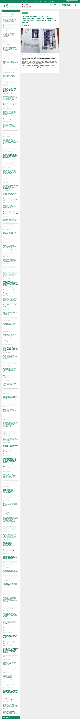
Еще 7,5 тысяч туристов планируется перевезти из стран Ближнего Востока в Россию (10, 433)
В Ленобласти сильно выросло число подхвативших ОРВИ (10, 63)
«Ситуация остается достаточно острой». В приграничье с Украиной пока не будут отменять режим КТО (10, 142)
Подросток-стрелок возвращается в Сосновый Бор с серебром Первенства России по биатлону (10, 477)
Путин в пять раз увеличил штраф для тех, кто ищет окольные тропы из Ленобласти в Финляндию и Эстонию (10, 600)
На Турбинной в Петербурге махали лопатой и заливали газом (10, 268)
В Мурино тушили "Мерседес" (10, 320)
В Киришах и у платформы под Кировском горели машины (10, 671)
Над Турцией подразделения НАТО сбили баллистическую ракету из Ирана (10, 440)
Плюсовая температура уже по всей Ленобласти (10, 336)
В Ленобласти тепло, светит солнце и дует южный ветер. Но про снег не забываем (10, 300)
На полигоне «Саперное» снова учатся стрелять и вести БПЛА (10, 418)
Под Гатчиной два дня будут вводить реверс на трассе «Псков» (10, 398)
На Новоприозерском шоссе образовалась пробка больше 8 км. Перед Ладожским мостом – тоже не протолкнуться (10, 425)
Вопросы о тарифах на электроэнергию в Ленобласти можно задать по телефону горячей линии (10, 28)
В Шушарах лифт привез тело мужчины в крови (10, 658)
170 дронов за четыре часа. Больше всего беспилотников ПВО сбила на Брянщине (10, 592)
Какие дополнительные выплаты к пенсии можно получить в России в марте (10, 713)
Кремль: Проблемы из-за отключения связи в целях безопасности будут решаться (10, 227)
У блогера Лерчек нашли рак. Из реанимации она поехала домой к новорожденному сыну (10, 608)
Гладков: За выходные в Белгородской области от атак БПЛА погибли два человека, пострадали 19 (10, 342)
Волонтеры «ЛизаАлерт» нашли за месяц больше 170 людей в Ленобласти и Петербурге (10, 357)
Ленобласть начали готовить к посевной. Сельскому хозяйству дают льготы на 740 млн (10, 127)
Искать (76, 1)
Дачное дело (51, 1)
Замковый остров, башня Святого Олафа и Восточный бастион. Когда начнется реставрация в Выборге (10, 98)
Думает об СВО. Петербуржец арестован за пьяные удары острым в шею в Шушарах (10, 453)
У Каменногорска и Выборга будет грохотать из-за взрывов (10, 385)
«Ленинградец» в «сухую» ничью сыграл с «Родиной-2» (10, 364)
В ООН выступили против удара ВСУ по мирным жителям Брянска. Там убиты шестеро (10, 50)
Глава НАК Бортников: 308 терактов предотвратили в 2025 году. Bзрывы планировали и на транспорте (10, 307)
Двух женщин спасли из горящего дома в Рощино (10, 325)
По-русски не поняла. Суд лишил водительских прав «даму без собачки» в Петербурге (10, 113)
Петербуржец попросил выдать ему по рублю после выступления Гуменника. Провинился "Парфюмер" (10, 240)
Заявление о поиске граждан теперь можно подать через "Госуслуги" (10, 585)
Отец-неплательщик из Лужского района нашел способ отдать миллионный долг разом (10, 134)
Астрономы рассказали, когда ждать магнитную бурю (10, 15)
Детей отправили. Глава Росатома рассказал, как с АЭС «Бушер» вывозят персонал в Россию (10, 492)
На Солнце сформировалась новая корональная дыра (10, 234)
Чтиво (46, 1)
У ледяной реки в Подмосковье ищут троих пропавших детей (10, 677)
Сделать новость (27, 6)
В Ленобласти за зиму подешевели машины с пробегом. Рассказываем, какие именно (10, 378)
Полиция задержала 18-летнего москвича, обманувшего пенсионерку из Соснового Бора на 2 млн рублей (10, 292)
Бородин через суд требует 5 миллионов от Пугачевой (10, 120)
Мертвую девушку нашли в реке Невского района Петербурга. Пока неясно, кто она (10, 180)
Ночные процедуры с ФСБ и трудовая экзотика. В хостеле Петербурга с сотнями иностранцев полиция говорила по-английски (10, 520)
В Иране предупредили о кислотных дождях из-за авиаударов (10, 664)
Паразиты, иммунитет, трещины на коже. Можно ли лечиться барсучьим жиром (10, 706)
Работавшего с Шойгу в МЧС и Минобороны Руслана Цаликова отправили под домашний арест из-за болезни (10, 275)
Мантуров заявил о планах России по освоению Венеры (10, 221)
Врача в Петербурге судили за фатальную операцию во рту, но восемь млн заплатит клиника (10, 254)
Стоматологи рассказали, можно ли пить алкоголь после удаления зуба (10, 21)
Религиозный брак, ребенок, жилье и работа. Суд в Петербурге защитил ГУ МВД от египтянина (10, 214)
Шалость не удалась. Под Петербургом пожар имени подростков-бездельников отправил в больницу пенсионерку (10, 529)
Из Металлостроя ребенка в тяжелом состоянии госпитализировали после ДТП (10, 370)
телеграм (25, 4)
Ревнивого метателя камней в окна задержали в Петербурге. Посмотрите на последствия (10, 188)
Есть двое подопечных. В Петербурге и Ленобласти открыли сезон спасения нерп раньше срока (10, 83)
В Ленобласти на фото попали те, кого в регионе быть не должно (10, 207)
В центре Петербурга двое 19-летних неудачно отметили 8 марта (10, 505)
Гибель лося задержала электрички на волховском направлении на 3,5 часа (10, 261)
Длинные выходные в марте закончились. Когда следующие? (10, 314)
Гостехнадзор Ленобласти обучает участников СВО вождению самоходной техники (10, 91)
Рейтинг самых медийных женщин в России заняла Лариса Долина (10, 643)
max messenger (27, 4)
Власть (22, 1)
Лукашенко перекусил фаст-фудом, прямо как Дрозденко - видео (10, 572)
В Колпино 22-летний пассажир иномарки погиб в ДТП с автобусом (10, 247)
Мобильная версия (22, 4)
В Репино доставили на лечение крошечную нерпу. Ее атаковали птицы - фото (10, 405)
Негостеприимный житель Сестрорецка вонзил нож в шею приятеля (10, 57)
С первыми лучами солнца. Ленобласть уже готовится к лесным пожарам (10, 42)
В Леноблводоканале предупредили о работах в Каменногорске (10, 411)
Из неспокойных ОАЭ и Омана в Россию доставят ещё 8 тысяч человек (10, 579)
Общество (41, 1)
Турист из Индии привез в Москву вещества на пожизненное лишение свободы (10, 36)
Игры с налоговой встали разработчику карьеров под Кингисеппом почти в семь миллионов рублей (10, 173)
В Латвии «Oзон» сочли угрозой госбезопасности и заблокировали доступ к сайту (10, 469)
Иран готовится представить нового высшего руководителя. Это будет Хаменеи (10, 565)
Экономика (27, 1)
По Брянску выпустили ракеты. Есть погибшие (10, 77)
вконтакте (23, 4)
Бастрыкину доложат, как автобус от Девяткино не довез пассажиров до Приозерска (10, 630)
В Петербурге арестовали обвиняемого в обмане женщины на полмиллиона (10, 392)
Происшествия (34, 1)
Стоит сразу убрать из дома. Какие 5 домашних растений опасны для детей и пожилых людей (10, 350)
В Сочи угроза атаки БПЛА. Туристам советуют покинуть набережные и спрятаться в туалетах (10, 616)
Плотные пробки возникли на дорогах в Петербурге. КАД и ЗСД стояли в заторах (10, 200)
